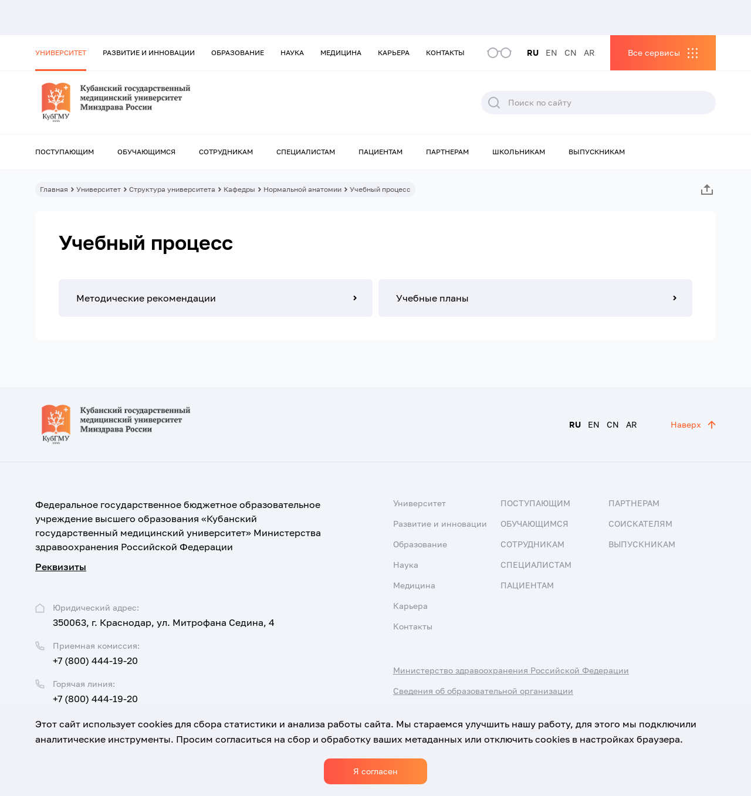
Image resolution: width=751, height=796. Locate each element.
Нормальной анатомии (302, 189)
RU (533, 52)
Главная (54, 189)
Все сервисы (654, 52)
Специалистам (305, 151)
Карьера (394, 52)
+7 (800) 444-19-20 (95, 660)
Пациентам (380, 151)
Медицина (340, 52)
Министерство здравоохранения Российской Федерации (511, 670)
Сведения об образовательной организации (483, 691)
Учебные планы (432, 298)
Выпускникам (597, 151)
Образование (237, 52)
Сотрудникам (226, 151)
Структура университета (172, 189)
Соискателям (640, 524)
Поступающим (64, 151)
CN (570, 52)
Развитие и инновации (149, 52)
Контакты (445, 52)
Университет (60, 52)
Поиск (494, 102)
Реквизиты (60, 567)
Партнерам (447, 151)
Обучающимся (146, 151)
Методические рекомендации (146, 298)
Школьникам (518, 151)
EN (551, 52)
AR (589, 52)
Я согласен (375, 771)
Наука (292, 52)
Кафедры (239, 189)
